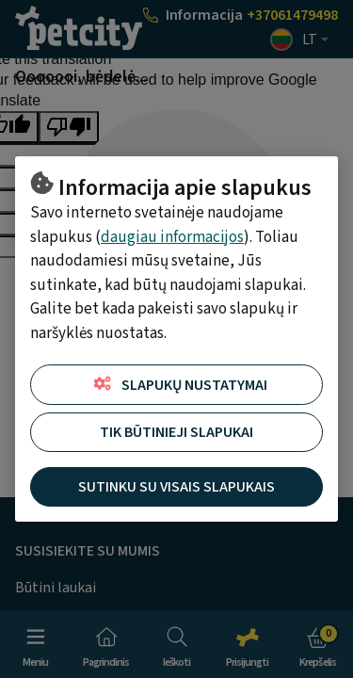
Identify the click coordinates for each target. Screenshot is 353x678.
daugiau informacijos (172, 237)
